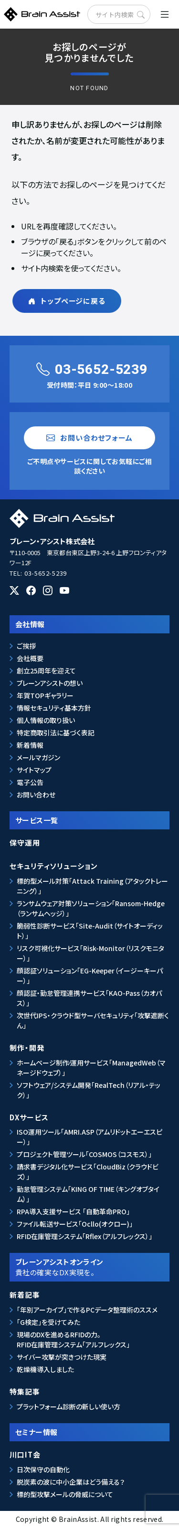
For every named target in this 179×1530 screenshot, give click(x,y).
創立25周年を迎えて (46, 670)
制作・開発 (27, 1048)
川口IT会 (25, 1454)
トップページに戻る (66, 301)
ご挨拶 (26, 646)
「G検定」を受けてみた (48, 1322)
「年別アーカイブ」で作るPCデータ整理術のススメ (87, 1309)
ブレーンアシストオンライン (90, 1267)
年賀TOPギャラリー (45, 695)
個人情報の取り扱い (46, 720)
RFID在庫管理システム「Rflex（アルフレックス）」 (84, 1236)
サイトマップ (34, 770)
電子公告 (30, 782)
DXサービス (29, 1117)
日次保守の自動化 (43, 1469)
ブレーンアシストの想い (50, 683)
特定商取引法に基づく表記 (56, 732)
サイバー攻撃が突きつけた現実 (61, 1357)
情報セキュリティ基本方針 (54, 708)
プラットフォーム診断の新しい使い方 (68, 1406)
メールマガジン (38, 757)
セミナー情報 (36, 1432)
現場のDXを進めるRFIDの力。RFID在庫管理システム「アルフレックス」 (73, 1339)
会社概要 (30, 658)
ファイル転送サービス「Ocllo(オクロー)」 (75, 1224)
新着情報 (30, 745)
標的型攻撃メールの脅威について (65, 1494)
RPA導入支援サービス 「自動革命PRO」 (73, 1211)
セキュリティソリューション (54, 866)
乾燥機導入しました (45, 1369)
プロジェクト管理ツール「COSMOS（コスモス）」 (84, 1154)
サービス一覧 (36, 820)
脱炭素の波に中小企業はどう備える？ (71, 1482)
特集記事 (25, 1391)
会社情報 (30, 624)
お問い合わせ (36, 794)
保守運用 (25, 842)
